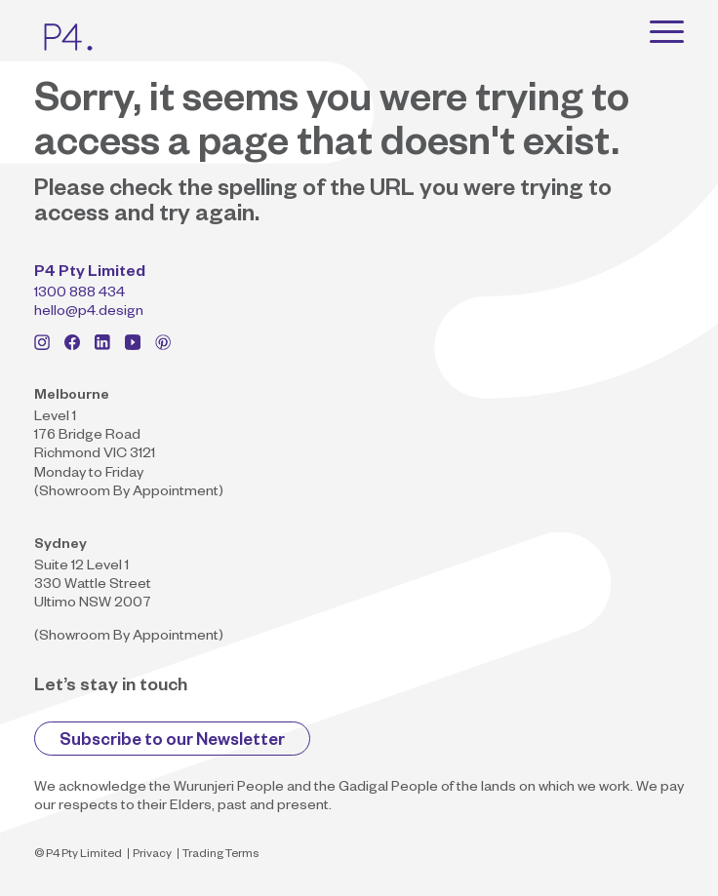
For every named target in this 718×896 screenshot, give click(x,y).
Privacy (152, 855)
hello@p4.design (88, 313)
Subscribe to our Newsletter (172, 742)
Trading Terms (220, 855)
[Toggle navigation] (667, 31)
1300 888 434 (79, 294)
